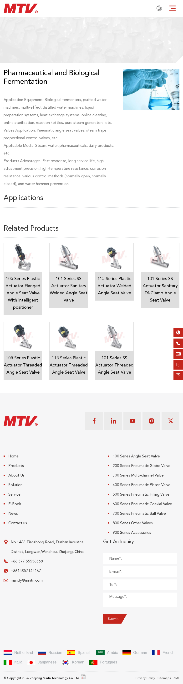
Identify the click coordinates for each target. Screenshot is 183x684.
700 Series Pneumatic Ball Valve (137, 513)
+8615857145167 (26, 570)
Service (12, 494)
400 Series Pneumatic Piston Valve (139, 485)
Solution (13, 485)
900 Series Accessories (129, 532)
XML (176, 678)
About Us (14, 475)
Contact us (15, 523)
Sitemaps (164, 678)
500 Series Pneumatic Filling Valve (138, 494)
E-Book (12, 504)
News (11, 513)
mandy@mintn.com (27, 580)
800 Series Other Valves (130, 523)
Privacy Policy (145, 678)
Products (14, 465)
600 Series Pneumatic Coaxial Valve (140, 504)
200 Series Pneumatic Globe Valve (139, 465)
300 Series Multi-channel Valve (136, 475)
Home (11, 456)
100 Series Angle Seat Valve (134, 456)
